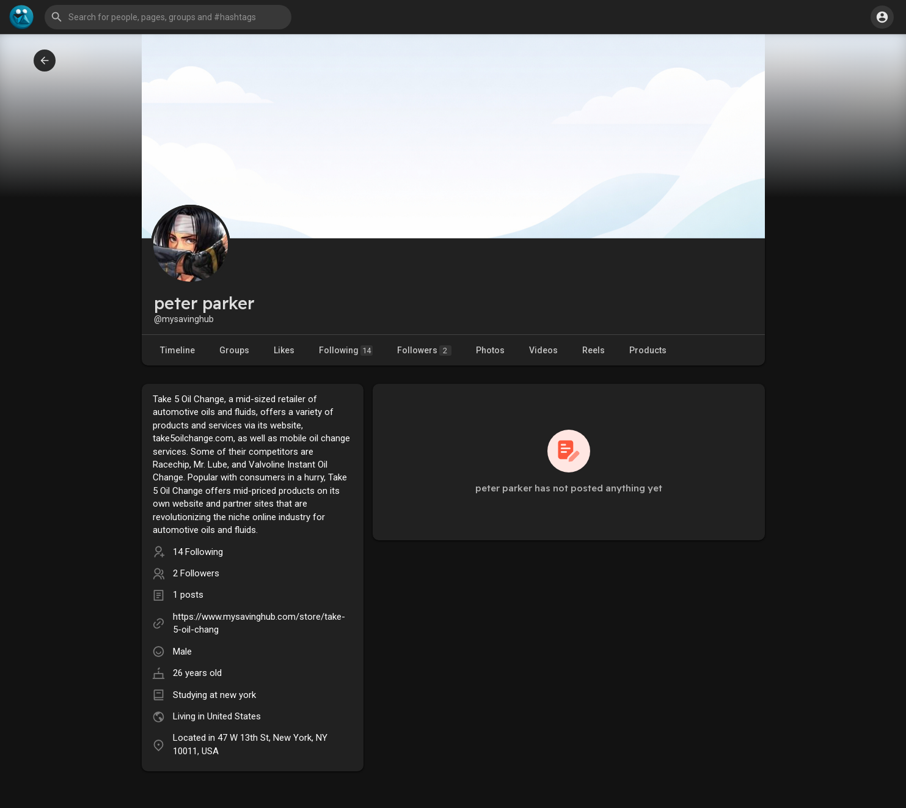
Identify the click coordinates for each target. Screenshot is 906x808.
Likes (284, 350)
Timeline (177, 350)
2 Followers (196, 573)
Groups (234, 350)
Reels (593, 350)
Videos (543, 350)
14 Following (198, 551)
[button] (168, 17)
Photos (490, 350)
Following (346, 350)
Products (648, 350)
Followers (424, 350)
